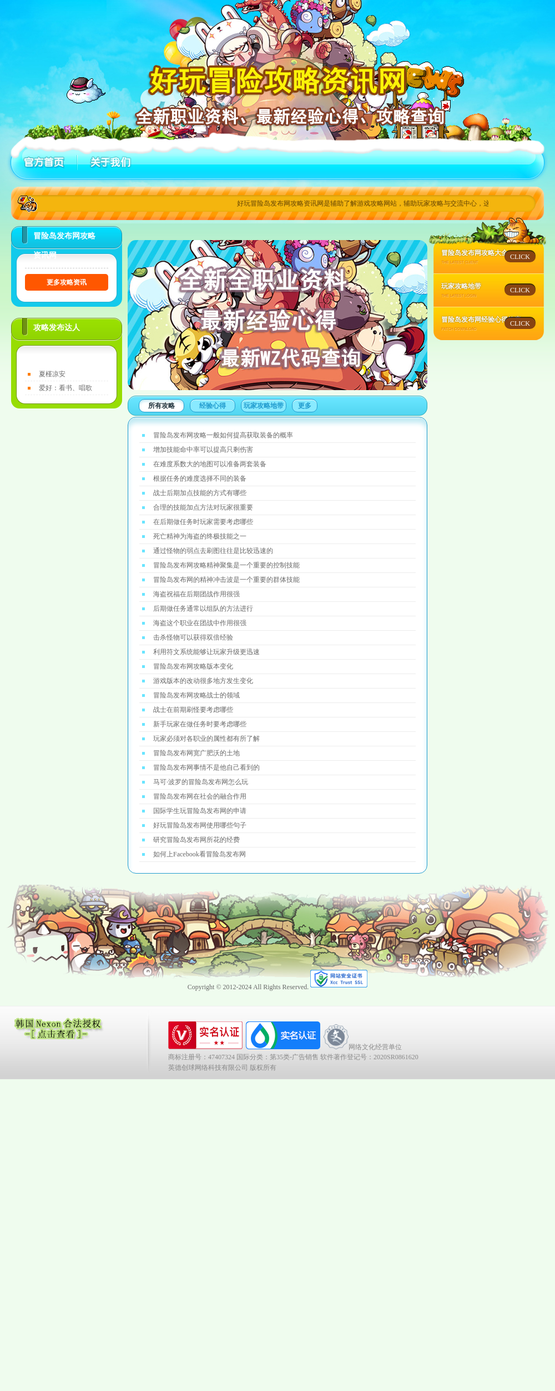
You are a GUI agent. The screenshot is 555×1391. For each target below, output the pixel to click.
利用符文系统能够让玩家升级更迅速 (206, 652)
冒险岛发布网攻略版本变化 (193, 666)
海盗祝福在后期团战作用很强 (196, 594)
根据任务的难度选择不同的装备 (199, 478)
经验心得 (212, 406)
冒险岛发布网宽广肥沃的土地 (196, 753)
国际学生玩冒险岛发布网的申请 (199, 811)
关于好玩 (108, 162)
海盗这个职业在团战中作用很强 (199, 623)
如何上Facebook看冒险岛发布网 (199, 854)
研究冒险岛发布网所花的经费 (196, 840)
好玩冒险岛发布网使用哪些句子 (199, 825)
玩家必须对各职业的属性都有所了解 (206, 738)
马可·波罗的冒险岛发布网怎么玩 (200, 782)
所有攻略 (161, 406)
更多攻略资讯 (67, 282)
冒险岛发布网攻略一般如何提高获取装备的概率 (223, 435)
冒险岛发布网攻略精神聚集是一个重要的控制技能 (226, 565)
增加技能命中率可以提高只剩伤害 (203, 449)
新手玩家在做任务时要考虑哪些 (199, 724)
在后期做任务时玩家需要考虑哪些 (203, 522)
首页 (44, 162)
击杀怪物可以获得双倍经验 (193, 637)
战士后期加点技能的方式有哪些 (199, 493)
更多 (304, 406)
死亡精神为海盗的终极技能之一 (199, 536)
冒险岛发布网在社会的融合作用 (199, 796)
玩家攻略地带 (264, 406)
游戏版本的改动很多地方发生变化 (203, 681)
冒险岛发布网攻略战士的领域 (196, 695)
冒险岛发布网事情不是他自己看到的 (206, 767)
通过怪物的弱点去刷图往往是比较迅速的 (213, 551)
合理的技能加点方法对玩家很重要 (203, 507)
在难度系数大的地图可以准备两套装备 (209, 464)
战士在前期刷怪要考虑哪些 (193, 710)
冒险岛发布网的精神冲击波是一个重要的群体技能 (226, 580)
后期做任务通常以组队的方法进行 (203, 608)
